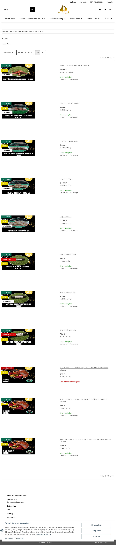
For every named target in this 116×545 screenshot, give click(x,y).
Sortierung (7, 53)
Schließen (96, 536)
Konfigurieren (96, 531)
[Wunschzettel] (99, 9)
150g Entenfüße (65, 217)
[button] (95, 9)
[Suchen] (16, 9)
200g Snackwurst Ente (68, 254)
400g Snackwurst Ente (68, 292)
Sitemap (10, 514)
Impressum (9, 538)
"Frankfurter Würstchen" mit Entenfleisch (75, 65)
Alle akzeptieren (96, 525)
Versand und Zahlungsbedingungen (15, 501)
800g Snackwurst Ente (68, 330)
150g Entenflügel (66, 179)
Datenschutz (19, 538)
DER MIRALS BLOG (96, 2)
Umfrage (73, 2)
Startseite (83, 2)
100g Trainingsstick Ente (69, 141)
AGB (8, 510)
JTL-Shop (104, 542)
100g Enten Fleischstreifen (69, 103)
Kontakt (109, 2)
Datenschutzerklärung (43, 534)
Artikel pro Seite (24, 53)
